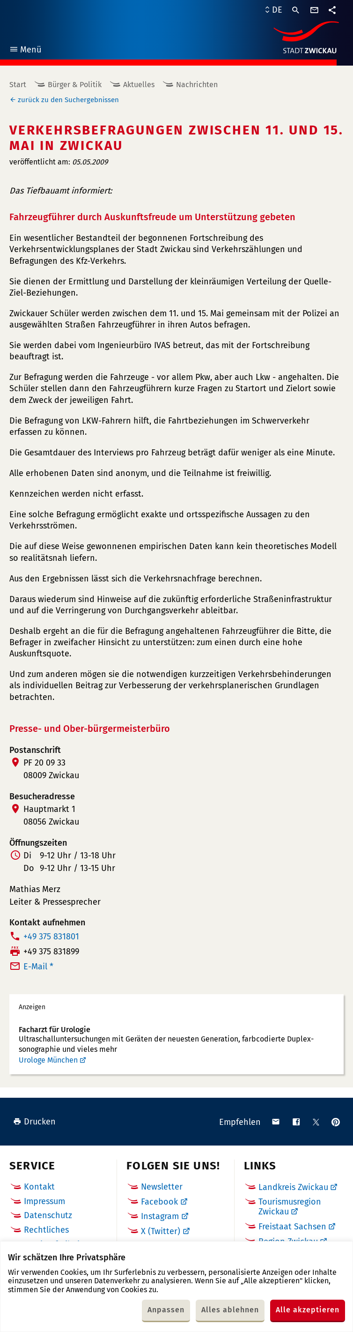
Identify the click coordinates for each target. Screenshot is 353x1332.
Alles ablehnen (230, 1309)
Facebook (159, 1202)
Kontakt (39, 1187)
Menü (25, 51)
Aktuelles (138, 84)
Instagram (160, 1216)
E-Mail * (38, 966)
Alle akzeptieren (307, 1309)
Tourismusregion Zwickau (289, 1207)
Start (17, 84)
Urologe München (48, 1060)
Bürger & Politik (75, 84)
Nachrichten (197, 84)
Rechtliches (46, 1230)
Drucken (34, 1121)
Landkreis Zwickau (293, 1187)
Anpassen (165, 1309)
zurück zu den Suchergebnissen (68, 100)
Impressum (44, 1201)
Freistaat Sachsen (292, 1226)
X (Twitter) (160, 1231)
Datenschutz (48, 1215)
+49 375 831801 (51, 936)
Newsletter (162, 1187)
